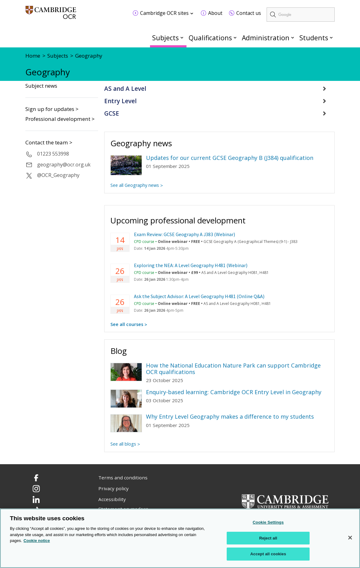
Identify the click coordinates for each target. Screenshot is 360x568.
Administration (265, 37)
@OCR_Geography (58, 175)
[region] (180, 538)
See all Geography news (134, 185)
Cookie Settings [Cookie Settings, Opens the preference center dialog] (268, 522)
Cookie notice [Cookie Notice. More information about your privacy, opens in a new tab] (37, 540)
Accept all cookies (268, 554)
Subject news (41, 85)
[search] (300, 14)
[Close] (350, 537)
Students (313, 37)
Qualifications (210, 37)
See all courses (126, 324)
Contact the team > (48, 142)
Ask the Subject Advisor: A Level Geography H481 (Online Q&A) (199, 296)
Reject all (268, 538)
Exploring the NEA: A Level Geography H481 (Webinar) (190, 265)
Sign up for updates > (52, 108)
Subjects (165, 37)
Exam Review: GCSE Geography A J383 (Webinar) (184, 234)
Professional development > (60, 118)
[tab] (219, 89)
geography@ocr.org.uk (64, 164)
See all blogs (123, 444)
